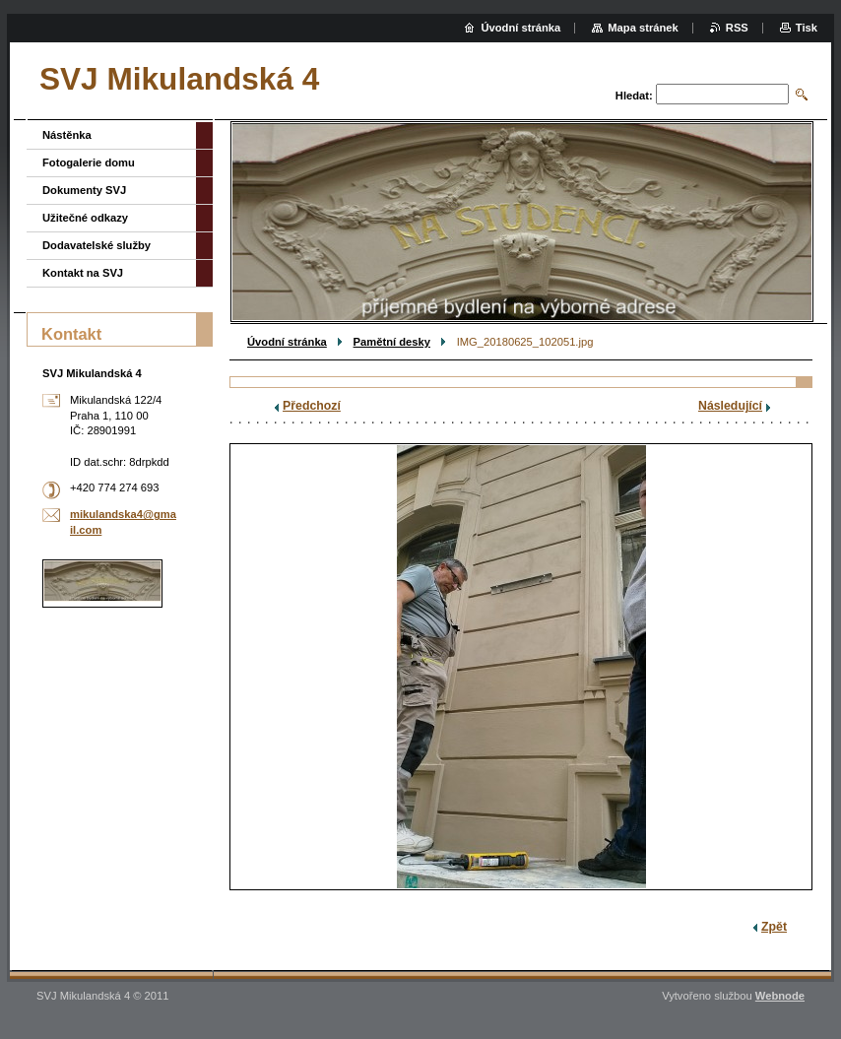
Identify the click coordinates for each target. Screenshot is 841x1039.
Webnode (780, 996)
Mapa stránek (643, 27)
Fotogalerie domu (88, 162)
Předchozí (312, 406)
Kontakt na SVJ (82, 273)
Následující (730, 406)
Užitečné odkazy (85, 218)
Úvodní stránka (287, 342)
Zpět (774, 927)
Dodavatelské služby (96, 245)
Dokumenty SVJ (84, 190)
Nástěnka (67, 135)
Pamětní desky (392, 342)
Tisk (806, 27)
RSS (737, 27)
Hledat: (634, 95)
